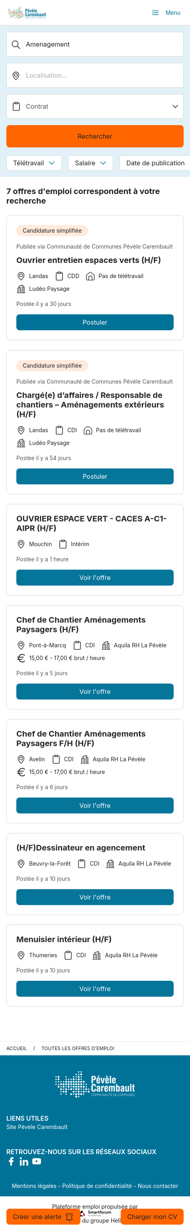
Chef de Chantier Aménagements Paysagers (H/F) (81, 627)
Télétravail (34, 163)
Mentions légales (34, 1185)
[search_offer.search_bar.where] (95, 75)
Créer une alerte (43, 1216)
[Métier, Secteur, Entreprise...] (95, 44)
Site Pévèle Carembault (37, 1126)
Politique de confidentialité (97, 1185)
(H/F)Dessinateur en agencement (80, 850)
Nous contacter (158, 1185)
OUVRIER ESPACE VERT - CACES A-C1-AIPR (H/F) (91, 525)
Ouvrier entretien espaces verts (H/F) (88, 260)
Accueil (16, 1048)
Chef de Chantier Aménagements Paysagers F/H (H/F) (81, 741)
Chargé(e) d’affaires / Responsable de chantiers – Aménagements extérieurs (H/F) (90, 407)
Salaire (90, 163)
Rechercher (95, 136)
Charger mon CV (152, 1217)
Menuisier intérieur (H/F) (64, 942)
